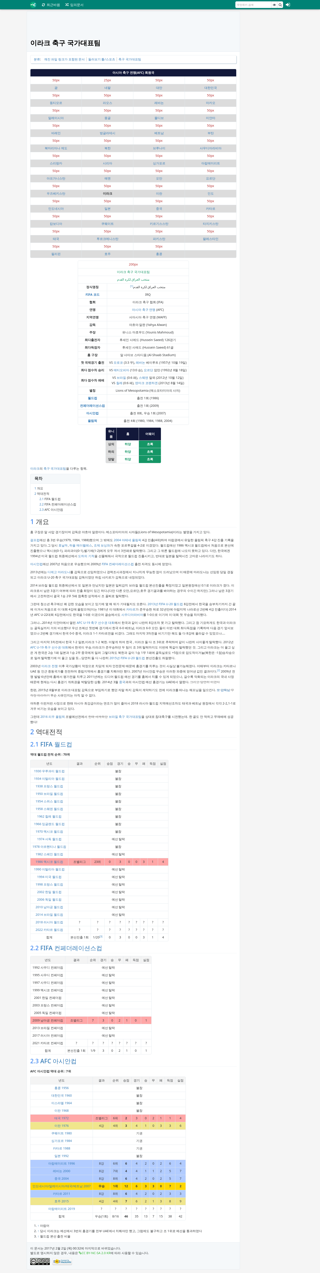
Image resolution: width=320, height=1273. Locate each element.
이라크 (35, 468)
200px (133, 264)
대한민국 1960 (61, 1095)
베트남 (159, 133)
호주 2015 (61, 1201)
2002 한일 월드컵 (49, 892)
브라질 (121, 377)
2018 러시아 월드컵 (49, 922)
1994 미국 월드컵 (49, 877)
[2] (218, 670)
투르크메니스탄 (107, 239)
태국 (56, 239)
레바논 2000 (61, 1171)
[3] (101, 936)
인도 (211, 193)
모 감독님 (223, 690)
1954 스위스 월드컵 (49, 801)
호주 (107, 254)
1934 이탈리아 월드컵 (49, 778)
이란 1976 (61, 1125)
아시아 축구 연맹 (143, 309)
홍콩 (159, 254)
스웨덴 (143, 377)
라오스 (107, 103)
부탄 (211, 133)
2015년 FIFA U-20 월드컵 (127, 658)
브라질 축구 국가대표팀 (125, 716)
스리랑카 (56, 163)
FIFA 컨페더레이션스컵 (118, 564)
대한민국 (210, 88)
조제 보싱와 (102, 545)
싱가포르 (159, 163)
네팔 (107, 88)
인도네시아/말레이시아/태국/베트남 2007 (61, 1186)
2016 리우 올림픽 (52, 716)
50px (56, 80)
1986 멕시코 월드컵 (49, 862)
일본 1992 (61, 1156)
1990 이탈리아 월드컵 (49, 869)
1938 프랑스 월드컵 (49, 786)
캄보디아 (56, 223)
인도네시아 (56, 208)
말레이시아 (56, 118)
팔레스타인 (210, 239)
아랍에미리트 (210, 163)
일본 (107, 208)
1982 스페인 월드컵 (49, 854)
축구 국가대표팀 (129, 59)
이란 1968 (61, 1110)
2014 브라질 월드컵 (49, 914)
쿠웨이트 (107, 223)
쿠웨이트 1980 (61, 1133)
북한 (107, 148)
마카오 (210, 103)
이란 (159, 193)
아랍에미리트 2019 (61, 1209)
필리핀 (56, 254)
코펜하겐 (151, 383)
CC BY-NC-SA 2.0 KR (96, 1253)
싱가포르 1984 (61, 1141)
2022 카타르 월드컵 (49, 930)
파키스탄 (159, 239)
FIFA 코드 (92, 294)
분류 (37, 59)
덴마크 (139, 383)
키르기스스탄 (159, 223)
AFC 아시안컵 (58, 1061)
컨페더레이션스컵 (92, 405)
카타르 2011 (61, 1193)
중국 (159, 208)
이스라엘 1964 (61, 1103)
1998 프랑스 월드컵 (49, 884)
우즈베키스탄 (56, 193)
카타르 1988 (61, 1148)
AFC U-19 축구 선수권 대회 (95, 623)
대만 (159, 88)
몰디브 (159, 118)
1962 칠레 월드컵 (49, 816)
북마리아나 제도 (56, 148)
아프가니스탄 (56, 178)
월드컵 (92, 398)
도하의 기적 (86, 556)
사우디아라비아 (211, 148)
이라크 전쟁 (49, 666)
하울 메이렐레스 (80, 545)
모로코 (118, 362)
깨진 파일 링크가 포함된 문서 (64, 59)
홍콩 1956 (61, 1088)
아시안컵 (92, 413)
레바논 (159, 103)
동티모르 (56, 103)
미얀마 (210, 118)
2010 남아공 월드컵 (49, 907)
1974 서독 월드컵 (49, 839)
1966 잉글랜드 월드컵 (49, 824)
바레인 (56, 133)
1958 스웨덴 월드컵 (49, 809)
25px (107, 80)
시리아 (107, 163)
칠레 (119, 383)
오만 (159, 178)
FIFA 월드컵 (56, 744)
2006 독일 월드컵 (49, 899)
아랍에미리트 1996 (61, 1163)
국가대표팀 (58, 468)
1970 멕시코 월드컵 (49, 831)
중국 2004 (61, 1178)
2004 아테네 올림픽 (127, 540)
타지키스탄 (210, 223)
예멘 (107, 178)
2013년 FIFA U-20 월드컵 (165, 604)
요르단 (210, 178)
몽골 (107, 118)
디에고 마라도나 (59, 572)
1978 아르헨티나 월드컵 (49, 846)
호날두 (63, 545)
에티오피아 (121, 370)
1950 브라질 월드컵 (49, 794)
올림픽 (92, 421)
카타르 (210, 208)
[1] (131, 286)
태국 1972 (61, 1118)
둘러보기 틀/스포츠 (101, 59)
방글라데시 (107, 133)
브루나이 (159, 148)
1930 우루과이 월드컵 (49, 771)
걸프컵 (35, 540)
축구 (47, 468)
